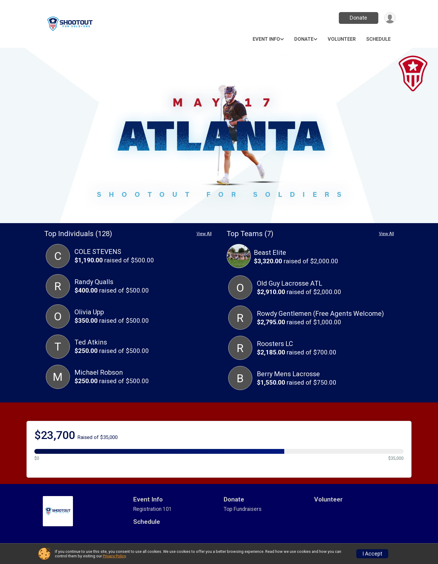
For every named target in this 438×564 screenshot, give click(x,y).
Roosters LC (275, 344)
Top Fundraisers (243, 509)
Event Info (266, 39)
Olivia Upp (89, 312)
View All (204, 233)
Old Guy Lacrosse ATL (289, 283)
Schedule (378, 39)
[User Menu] (389, 18)
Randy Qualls (93, 282)
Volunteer (342, 39)
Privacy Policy (114, 556)
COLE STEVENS (97, 251)
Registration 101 (152, 509)
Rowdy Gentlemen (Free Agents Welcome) (320, 313)
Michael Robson (98, 372)
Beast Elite (270, 252)
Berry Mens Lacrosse (288, 374)
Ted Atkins (90, 342)
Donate (358, 17)
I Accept (372, 554)
